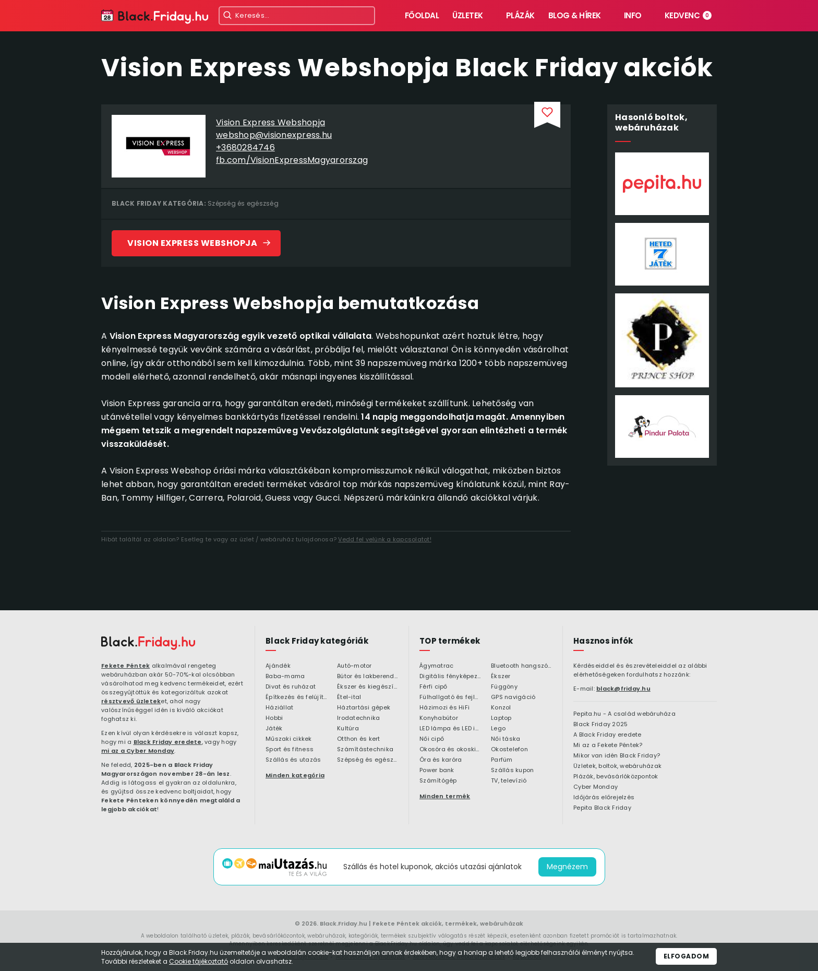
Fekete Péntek (125, 665)
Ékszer (501, 676)
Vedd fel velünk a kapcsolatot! (384, 539)
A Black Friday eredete (607, 735)
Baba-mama (285, 676)
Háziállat (279, 708)
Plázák (520, 15)
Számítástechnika (365, 749)
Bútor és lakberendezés (367, 676)
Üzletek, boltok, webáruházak (617, 766)
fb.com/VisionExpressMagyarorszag (292, 160)
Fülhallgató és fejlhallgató (449, 697)
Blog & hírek (574, 15)
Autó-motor (354, 666)
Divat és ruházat (291, 687)
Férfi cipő (433, 687)
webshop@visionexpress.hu (274, 135)
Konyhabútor (438, 718)
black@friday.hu (623, 688)
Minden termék (444, 796)
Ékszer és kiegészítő (367, 687)
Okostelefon (509, 749)
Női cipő (431, 739)
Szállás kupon (512, 770)
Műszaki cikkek (289, 739)
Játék (274, 728)
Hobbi (274, 718)
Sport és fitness (290, 749)
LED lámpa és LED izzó (449, 728)
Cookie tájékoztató (198, 961)
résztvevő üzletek (131, 701)
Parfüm (502, 760)
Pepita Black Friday (602, 808)
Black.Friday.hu (343, 923)
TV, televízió (508, 781)
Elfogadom (686, 956)
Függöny (504, 687)
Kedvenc (688, 15)
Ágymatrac (436, 666)
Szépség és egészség (243, 203)
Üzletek (467, 15)
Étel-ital (349, 697)
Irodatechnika (358, 718)
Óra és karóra (440, 760)
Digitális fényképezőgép (449, 676)
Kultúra (348, 728)
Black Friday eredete (168, 742)
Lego (498, 728)
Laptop (501, 718)
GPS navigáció (513, 697)
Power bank (436, 770)
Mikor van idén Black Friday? (616, 756)
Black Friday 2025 (600, 724)
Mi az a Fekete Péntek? (608, 745)
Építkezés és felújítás (296, 697)
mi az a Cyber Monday (137, 751)
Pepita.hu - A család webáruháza (624, 714)
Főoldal (422, 15)
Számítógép (438, 781)
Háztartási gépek (363, 708)
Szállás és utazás (293, 760)
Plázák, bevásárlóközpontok (615, 776)
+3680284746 (245, 147)
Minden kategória (295, 775)
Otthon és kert (358, 739)
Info (633, 15)
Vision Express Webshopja (270, 122)
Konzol (501, 708)
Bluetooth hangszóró (521, 666)
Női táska (505, 739)
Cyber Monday (595, 787)
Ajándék (278, 666)
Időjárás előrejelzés (603, 797)
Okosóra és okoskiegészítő (449, 749)
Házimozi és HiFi (444, 708)
